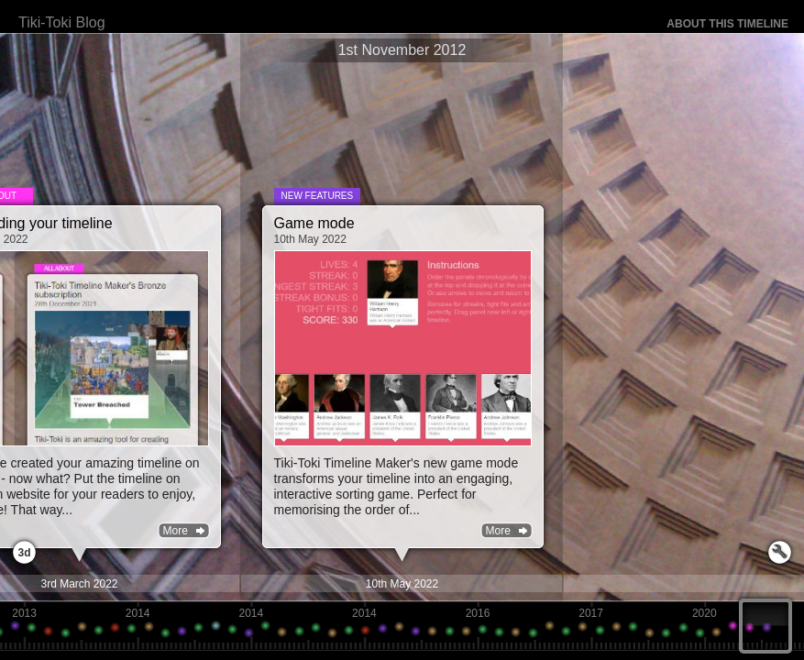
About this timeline (727, 23)
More (498, 530)
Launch (779, 552)
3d (23, 552)
